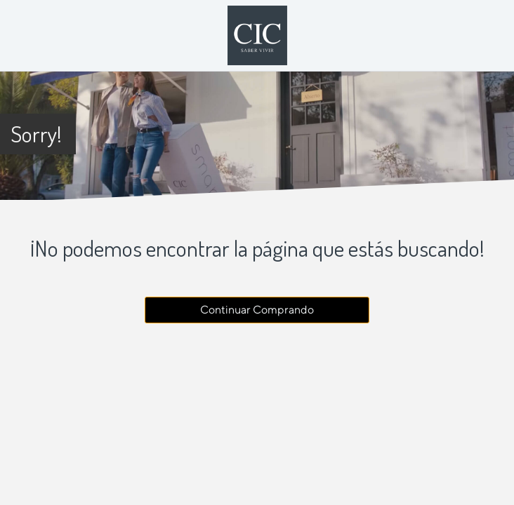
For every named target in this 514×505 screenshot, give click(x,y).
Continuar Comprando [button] (257, 309)
